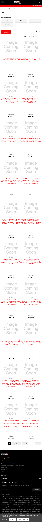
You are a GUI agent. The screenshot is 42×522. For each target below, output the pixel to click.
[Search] (32, 2)
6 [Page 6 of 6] (26, 443)
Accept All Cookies (23, 519)
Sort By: (25, 36)
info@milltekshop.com (9, 471)
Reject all (12, 519)
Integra (35, 20)
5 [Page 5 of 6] (23, 443)
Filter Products (6, 32)
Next (39, 444)
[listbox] (34, 36)
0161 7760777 (11, 460)
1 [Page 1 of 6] (9, 443)
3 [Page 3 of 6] (16, 443)
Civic (7, 20)
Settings (4, 519)
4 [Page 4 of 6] (19, 443)
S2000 (7, 25)
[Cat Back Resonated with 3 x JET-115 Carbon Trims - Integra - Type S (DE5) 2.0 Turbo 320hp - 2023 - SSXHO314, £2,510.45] (11, 46)
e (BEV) (21, 20)
